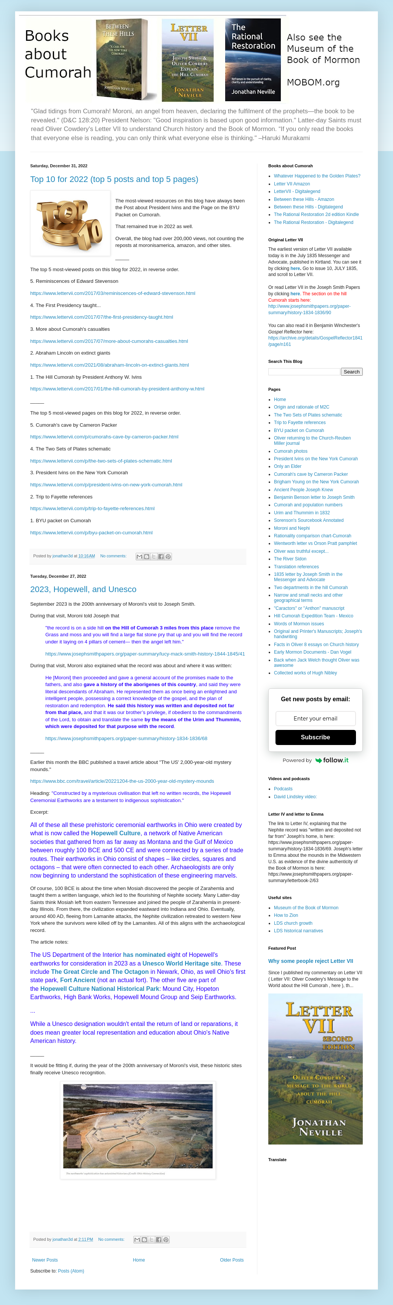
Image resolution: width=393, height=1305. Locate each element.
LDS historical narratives (298, 930)
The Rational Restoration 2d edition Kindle (316, 214)
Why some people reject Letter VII (310, 961)
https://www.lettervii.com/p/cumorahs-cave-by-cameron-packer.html (104, 437)
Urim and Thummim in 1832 (302, 512)
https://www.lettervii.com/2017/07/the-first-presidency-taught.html (101, 317)
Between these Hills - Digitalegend (308, 207)
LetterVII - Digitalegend (297, 191)
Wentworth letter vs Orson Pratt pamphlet (315, 543)
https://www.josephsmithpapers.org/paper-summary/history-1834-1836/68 (126, 738)
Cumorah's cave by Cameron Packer (311, 474)
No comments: (114, 556)
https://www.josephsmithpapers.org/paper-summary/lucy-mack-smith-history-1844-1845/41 (145, 654)
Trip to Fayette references (300, 422)
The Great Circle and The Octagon (100, 972)
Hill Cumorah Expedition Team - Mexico (313, 616)
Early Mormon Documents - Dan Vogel (312, 652)
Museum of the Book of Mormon (306, 907)
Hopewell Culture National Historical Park (99, 989)
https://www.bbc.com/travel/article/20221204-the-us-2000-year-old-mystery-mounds (122, 781)
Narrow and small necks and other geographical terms (308, 597)
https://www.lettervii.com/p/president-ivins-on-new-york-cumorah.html (106, 484)
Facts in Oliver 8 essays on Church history (316, 644)
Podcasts (283, 788)
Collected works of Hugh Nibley (305, 673)
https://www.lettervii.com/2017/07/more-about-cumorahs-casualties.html (109, 341)
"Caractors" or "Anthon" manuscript (309, 608)
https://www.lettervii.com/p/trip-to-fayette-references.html (92, 508)
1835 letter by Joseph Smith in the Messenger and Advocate (308, 577)
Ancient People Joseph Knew (303, 489)
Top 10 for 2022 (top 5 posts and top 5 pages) (114, 179)
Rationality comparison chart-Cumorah (312, 535)
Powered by (315, 760)
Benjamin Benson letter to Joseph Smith (314, 497)
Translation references (296, 566)
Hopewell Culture (116, 833)
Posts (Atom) (71, 1271)
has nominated (144, 955)
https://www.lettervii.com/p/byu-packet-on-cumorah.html (91, 532)
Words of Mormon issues (299, 623)
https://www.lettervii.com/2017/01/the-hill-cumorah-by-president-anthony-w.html (117, 389)
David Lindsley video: (295, 796)
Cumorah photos (291, 451)
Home (139, 1260)
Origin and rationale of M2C (302, 407)
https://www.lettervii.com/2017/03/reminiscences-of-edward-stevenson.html (112, 293)
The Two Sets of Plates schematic (308, 415)
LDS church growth (293, 923)
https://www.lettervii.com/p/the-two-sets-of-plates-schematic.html (101, 461)
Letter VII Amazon (292, 184)
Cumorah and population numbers (308, 505)
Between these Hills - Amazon (304, 199)
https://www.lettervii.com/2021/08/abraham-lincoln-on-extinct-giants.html (109, 365)
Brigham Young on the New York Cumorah (316, 481)
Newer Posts (45, 1260)
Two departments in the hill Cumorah (311, 587)
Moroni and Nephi (292, 528)
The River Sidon (290, 558)
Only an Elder (288, 466)
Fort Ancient (78, 980)
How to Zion (286, 915)
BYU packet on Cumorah (299, 430)
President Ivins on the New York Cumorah (316, 458)
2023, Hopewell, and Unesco (83, 589)
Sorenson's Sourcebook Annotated (308, 520)
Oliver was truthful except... (301, 551)
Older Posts (232, 1260)
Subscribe (315, 737)
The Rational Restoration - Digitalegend (313, 222)
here (295, 268)
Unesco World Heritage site (181, 963)
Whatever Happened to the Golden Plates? (317, 176)
